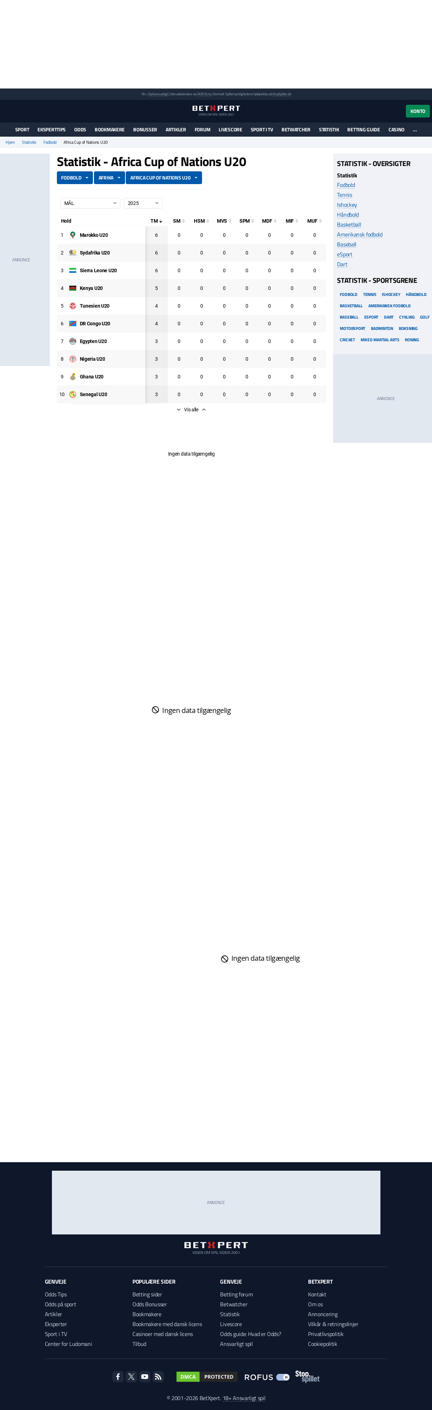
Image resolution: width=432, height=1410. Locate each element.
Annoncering (322, 1314)
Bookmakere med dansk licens (167, 1324)
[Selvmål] (179, 221)
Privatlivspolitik (326, 1334)
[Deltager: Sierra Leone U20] (98, 270)
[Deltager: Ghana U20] (91, 376)
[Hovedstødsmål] (201, 221)
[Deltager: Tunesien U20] (95, 306)
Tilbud (139, 1344)
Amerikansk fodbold (359, 234)
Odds (80, 129)
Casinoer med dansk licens (162, 1334)
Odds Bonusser (149, 1304)
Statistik (329, 129)
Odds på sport (60, 1304)
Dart (342, 264)
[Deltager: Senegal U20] (93, 394)
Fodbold (50, 142)
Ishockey (347, 204)
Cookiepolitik (322, 1344)
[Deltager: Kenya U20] (91, 288)
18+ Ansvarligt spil (244, 1398)
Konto (417, 111)
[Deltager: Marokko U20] (94, 235)
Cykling (406, 317)
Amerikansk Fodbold (389, 305)
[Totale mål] (156, 221)
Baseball (346, 244)
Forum (203, 129)
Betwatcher (296, 129)
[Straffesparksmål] (247, 221)
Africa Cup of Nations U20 (160, 177)
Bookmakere (110, 129)
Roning (412, 339)
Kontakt (317, 1294)
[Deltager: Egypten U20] (93, 341)
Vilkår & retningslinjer (333, 1324)
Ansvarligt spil (236, 1344)
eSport (344, 254)
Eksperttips (51, 129)
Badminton (382, 328)
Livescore (230, 129)
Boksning (408, 328)
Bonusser (145, 129)
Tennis (344, 194)
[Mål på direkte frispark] (269, 221)
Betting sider (147, 1294)
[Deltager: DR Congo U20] (95, 323)
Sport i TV (262, 129)
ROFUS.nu (204, 94)
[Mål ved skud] (224, 221)
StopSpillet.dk (281, 94)
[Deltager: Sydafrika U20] (95, 253)
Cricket (347, 339)
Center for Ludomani (68, 1344)
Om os (315, 1304)
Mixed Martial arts (380, 339)
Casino (396, 129)
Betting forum (236, 1294)
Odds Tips (56, 1294)
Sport (22, 129)
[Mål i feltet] (292, 221)
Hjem (10, 142)
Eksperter (56, 1324)
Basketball (349, 224)
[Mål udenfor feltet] (314, 221)
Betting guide (363, 129)
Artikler (176, 129)
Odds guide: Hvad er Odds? (250, 1334)
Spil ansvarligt (158, 94)
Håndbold (348, 214)
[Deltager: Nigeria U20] (92, 359)
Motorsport (352, 328)
